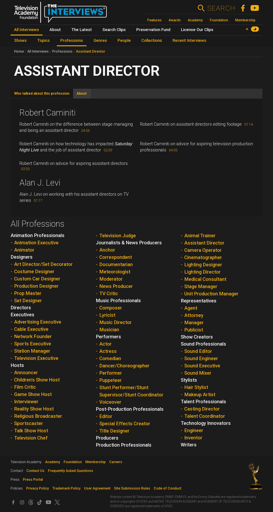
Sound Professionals (203, 344)
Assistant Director (90, 51)
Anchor (107, 250)
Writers (189, 445)
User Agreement (97, 488)
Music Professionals (118, 300)
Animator (24, 250)
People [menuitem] (124, 40)
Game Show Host (33, 394)
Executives (22, 314)
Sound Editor (198, 351)
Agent (190, 308)
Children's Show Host (37, 380)
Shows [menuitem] (20, 40)
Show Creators (197, 337)
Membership (245, 20)
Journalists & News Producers (129, 242)
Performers (108, 336)
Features (154, 20)
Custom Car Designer (37, 279)
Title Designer (114, 431)
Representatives (198, 301)
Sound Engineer (201, 358)
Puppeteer (110, 380)
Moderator (111, 279)
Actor (105, 344)
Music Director (115, 322)
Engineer (193, 430)
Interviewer (26, 401)
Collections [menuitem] (151, 40)
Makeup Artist (199, 394)
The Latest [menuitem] (81, 29)
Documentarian (116, 264)
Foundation (219, 20)
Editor (105, 416)
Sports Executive (32, 343)
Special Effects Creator (124, 423)
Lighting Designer (203, 264)
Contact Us (35, 471)
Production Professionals (123, 445)
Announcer (26, 372)
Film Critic (25, 387)
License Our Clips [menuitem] (197, 29)
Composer (110, 308)
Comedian (110, 358)
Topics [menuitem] (43, 40)
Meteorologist (114, 271)
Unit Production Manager (211, 294)
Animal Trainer (200, 235)
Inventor (193, 437)
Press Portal (33, 479)
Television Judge (117, 235)
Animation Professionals (38, 235)
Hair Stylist (196, 387)
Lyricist (107, 315)
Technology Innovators (206, 423)
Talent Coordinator (204, 416)
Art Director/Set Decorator (43, 264)
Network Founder (33, 336)
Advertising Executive (37, 322)
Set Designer (28, 300)
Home (19, 51)
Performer (110, 373)
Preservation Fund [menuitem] (153, 29)
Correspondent (115, 257)
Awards (175, 20)
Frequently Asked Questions (70, 471)
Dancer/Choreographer (124, 365)
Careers (115, 462)
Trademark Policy (66, 488)
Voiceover (110, 402)
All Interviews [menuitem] (26, 29)
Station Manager (32, 351)
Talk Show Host (31, 430)
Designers (22, 257)
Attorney (193, 315)
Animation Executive (36, 242)
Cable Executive (31, 329)
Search (221, 8)
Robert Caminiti (47, 113)
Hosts (17, 365)
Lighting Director (202, 272)
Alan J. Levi (39, 183)
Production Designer (36, 286)
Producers (107, 438)
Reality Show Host (34, 409)
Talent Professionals (203, 401)
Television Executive (36, 358)
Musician (109, 329)
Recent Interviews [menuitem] (189, 40)
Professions (62, 51)
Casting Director (202, 409)
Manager (194, 322)
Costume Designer (34, 271)
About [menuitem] (55, 29)
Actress (108, 351)
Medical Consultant (205, 279)
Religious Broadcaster (38, 416)
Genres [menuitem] (100, 40)
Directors (21, 307)
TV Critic (108, 293)
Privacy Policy (37, 488)
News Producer (116, 286)
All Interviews (38, 51)
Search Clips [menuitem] (114, 29)
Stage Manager (200, 286)
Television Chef (31, 438)
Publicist (193, 330)
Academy (195, 20)
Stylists (189, 380)
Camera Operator (203, 250)
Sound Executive (202, 365)
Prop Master (27, 293)
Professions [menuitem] (71, 40)
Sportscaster (28, 423)
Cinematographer (203, 257)
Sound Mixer (197, 373)
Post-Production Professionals (130, 409)
